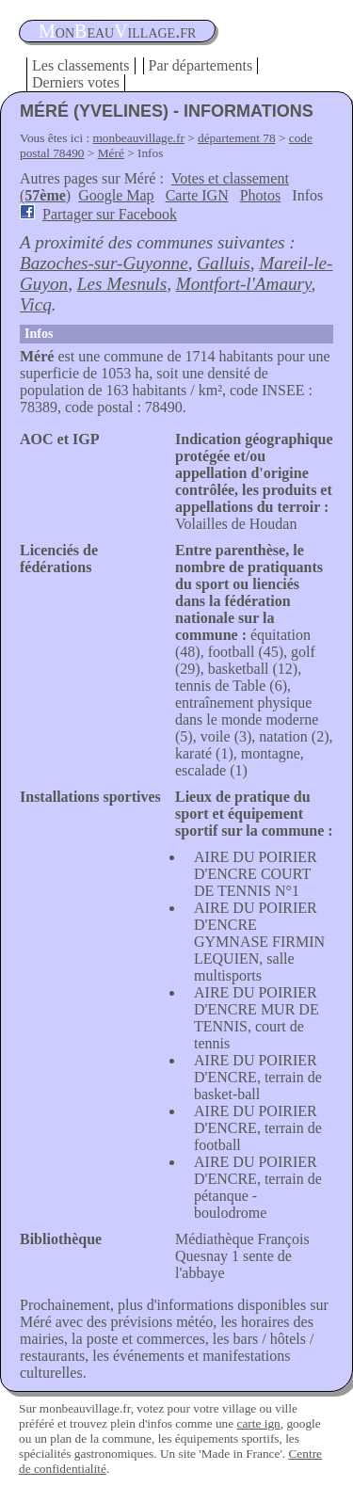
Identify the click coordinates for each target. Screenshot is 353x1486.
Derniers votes (76, 82)
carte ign (258, 1423)
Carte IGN (197, 195)
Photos (260, 195)
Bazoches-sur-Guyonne (104, 263)
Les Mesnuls (122, 284)
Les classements (81, 65)
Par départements (201, 65)
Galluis (223, 263)
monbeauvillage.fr (139, 138)
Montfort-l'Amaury (244, 284)
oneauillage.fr (117, 31)
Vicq (36, 304)
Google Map (115, 195)
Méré (111, 153)
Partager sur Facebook (109, 214)
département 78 (237, 138)
